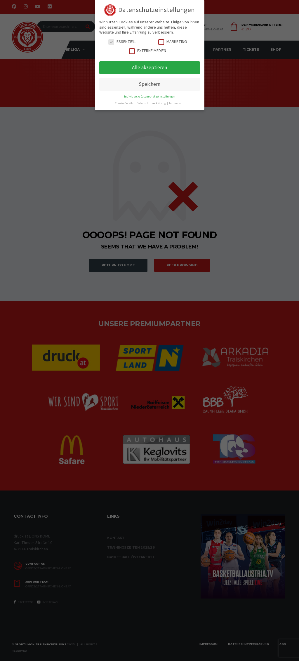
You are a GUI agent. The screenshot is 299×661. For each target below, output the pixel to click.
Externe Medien (147, 51)
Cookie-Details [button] (124, 103)
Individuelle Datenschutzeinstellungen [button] (149, 96)
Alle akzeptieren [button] (149, 67)
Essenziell (122, 42)
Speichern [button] (149, 84)
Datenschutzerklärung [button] (151, 103)
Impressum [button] (176, 103)
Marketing (172, 42)
